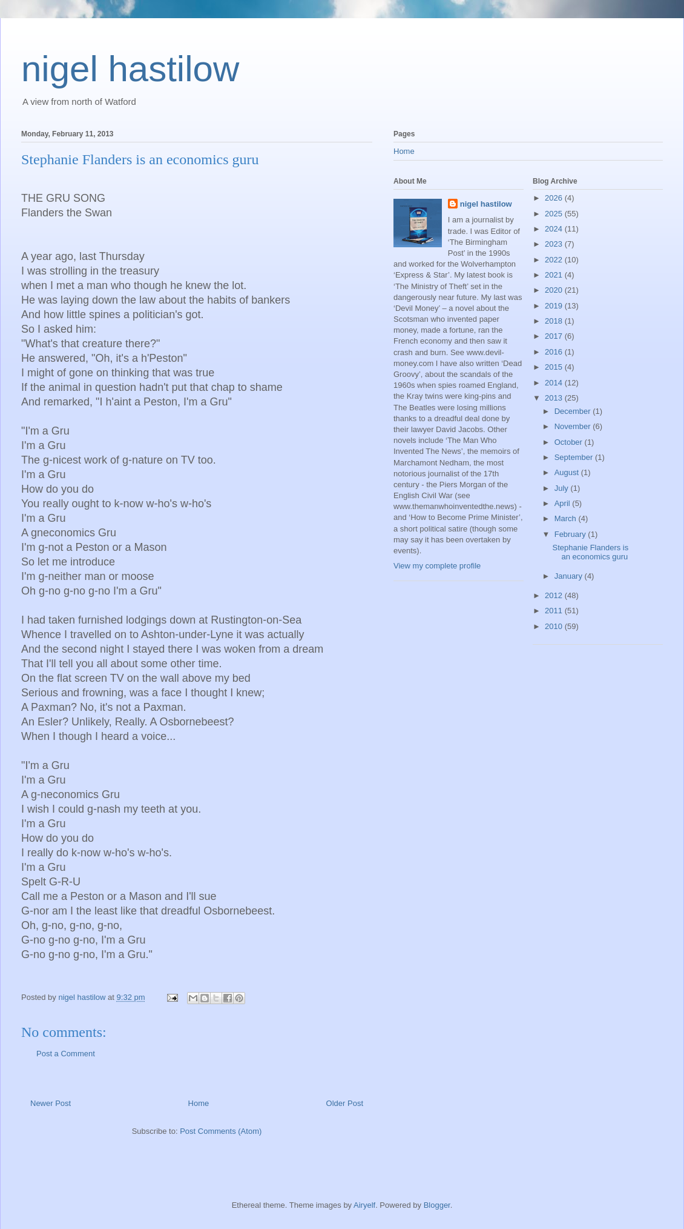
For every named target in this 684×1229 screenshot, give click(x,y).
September (574, 457)
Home (198, 1103)
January (569, 576)
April (563, 503)
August (567, 472)
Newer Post (50, 1103)
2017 (555, 336)
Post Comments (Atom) (220, 1131)
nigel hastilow (130, 68)
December (573, 411)
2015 (555, 366)
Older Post (344, 1103)
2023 (555, 243)
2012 (555, 595)
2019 (555, 305)
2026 (555, 197)
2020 (555, 290)
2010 (555, 626)
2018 (555, 320)
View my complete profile (437, 565)
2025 (555, 213)
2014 (555, 382)
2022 (555, 259)
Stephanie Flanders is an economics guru (590, 552)
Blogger (437, 1205)
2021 (555, 274)
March (566, 518)
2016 (555, 351)
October (569, 442)
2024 (555, 228)
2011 (555, 610)
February (571, 534)
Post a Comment (65, 1053)
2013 (555, 397)
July (562, 488)
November (573, 426)
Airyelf (364, 1205)
